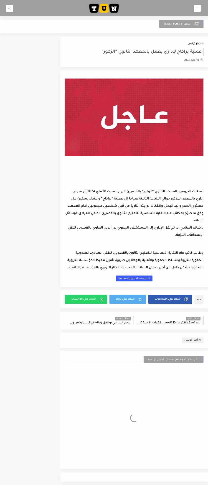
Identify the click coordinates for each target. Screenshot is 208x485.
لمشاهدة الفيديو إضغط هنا (134, 278)
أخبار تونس (194, 43)
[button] (170, 299)
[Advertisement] (134, 175)
